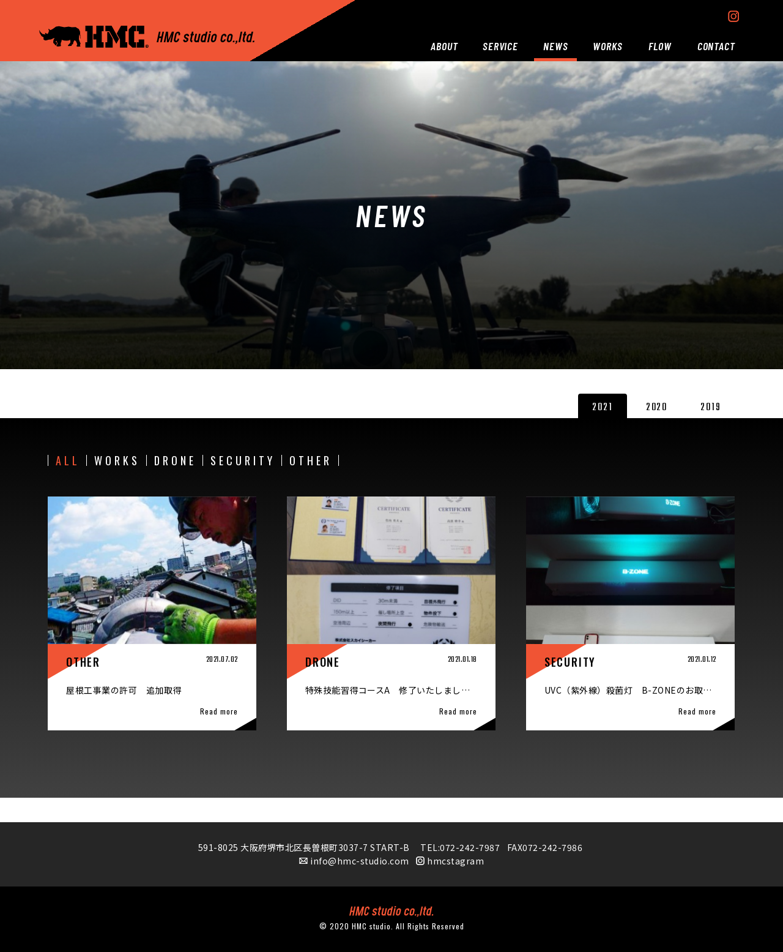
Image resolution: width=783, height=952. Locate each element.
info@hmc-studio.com (359, 861)
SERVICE (500, 46)
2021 (602, 408)
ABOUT (444, 46)
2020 (656, 408)
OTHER (310, 460)
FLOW (660, 46)
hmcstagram (455, 861)
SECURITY (242, 460)
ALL (68, 460)
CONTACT (716, 46)
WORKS (608, 46)
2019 (710, 408)
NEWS (555, 46)
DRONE (175, 460)
